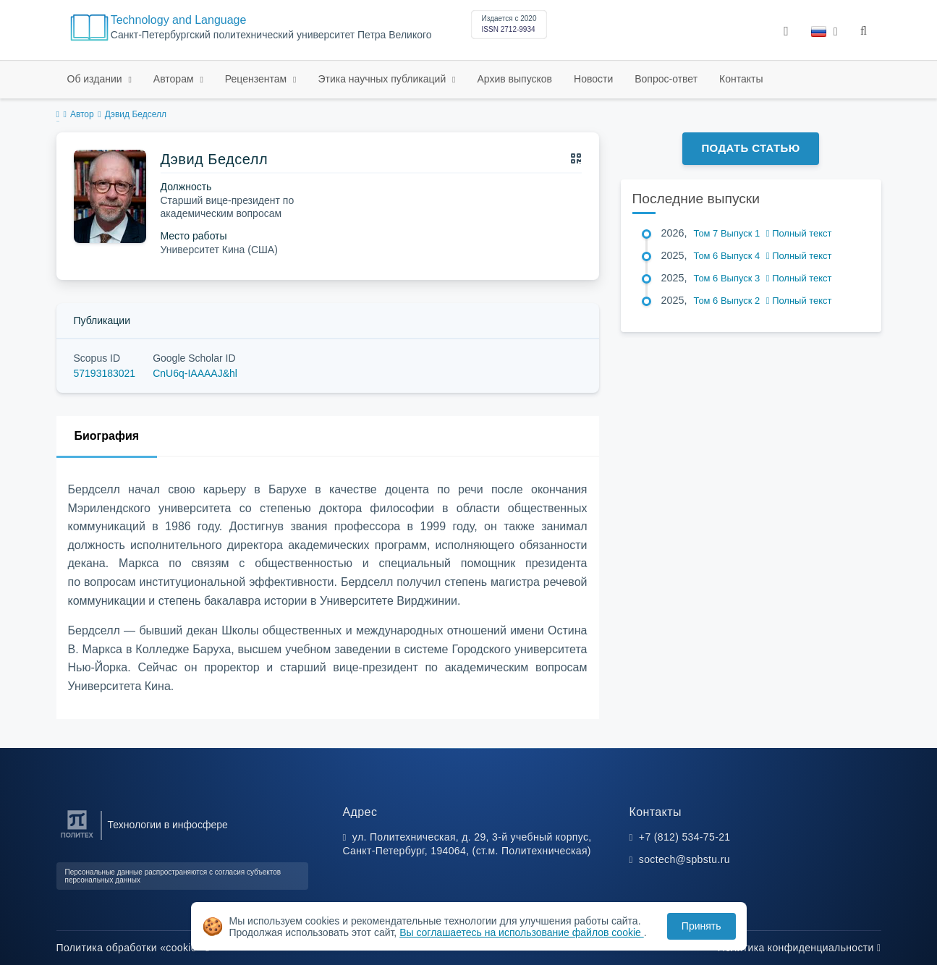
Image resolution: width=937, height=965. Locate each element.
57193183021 (105, 373)
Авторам (175, 79)
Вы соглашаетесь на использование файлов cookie (521, 932)
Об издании (96, 79)
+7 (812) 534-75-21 (685, 837)
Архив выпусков (515, 79)
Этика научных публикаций (383, 79)
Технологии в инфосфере (168, 824)
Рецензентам (257, 79)
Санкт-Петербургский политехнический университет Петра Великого (271, 35)
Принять (701, 926)
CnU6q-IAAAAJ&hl (195, 373)
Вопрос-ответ (666, 79)
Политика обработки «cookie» (133, 947)
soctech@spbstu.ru (684, 859)
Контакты (741, 79)
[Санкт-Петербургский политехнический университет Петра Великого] (77, 838)
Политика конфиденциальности (799, 947)
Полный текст (799, 233)
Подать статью (750, 148)
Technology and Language (179, 20)
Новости (593, 79)
